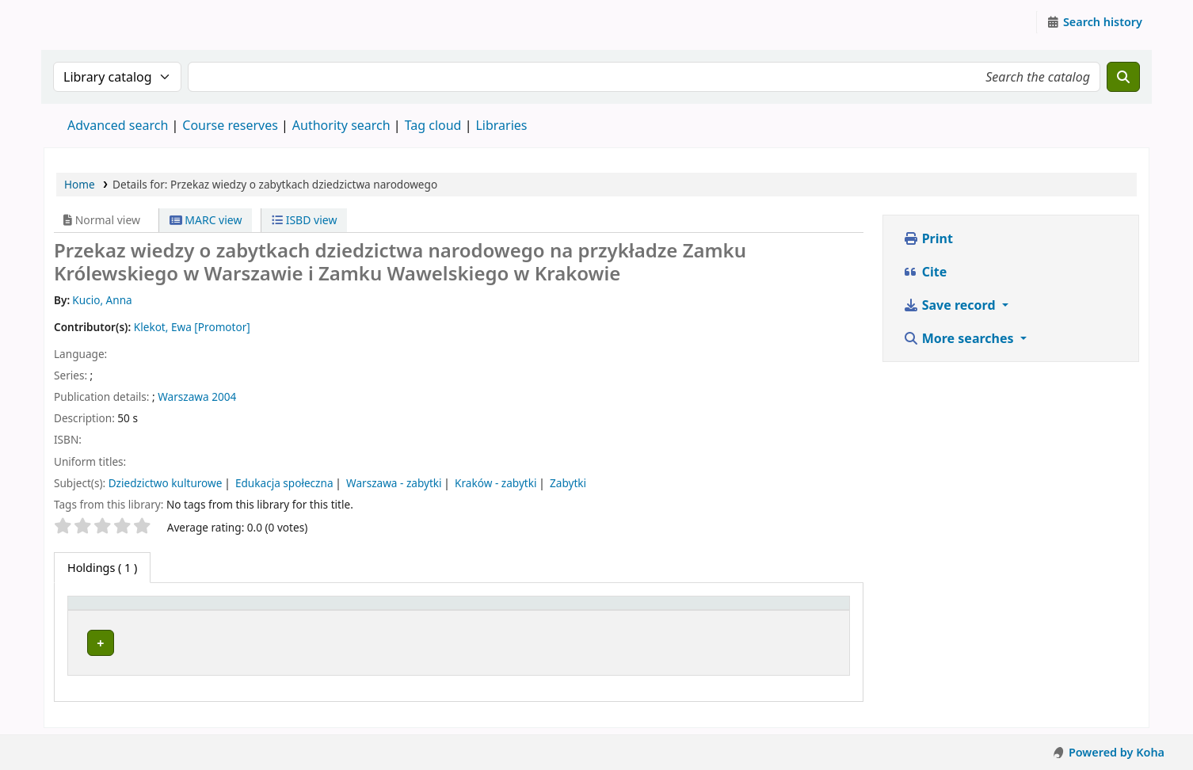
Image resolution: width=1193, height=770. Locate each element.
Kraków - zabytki (495, 482)
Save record (951, 305)
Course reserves (230, 125)
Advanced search (117, 125)
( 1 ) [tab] (102, 567)
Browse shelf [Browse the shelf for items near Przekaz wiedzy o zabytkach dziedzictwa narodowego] (566, 640)
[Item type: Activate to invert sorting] (148, 611)
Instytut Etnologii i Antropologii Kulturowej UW (84, 22)
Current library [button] (276, 610)
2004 (224, 396)
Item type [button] (102, 610)
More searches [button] (960, 338)
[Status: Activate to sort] (763, 611)
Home (79, 184)
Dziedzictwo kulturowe (166, 482)
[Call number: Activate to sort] (578, 611)
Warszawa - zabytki (394, 482)
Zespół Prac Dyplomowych (311, 640)
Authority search (341, 125)
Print (928, 238)
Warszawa (183, 396)
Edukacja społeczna (284, 482)
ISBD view (304, 219)
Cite (925, 271)
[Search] (1123, 77)
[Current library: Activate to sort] (352, 611)
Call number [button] (520, 610)
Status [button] (701, 610)
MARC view (206, 219)
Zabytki (568, 482)
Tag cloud (433, 125)
